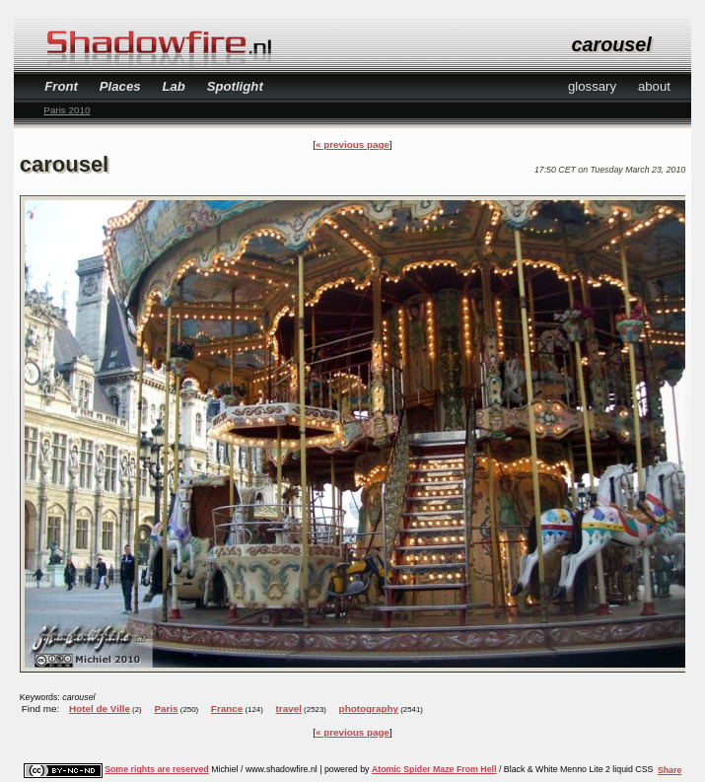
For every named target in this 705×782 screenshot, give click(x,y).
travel (289, 708)
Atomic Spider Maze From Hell (434, 769)
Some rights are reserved (157, 769)
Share (669, 770)
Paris (165, 708)
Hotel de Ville (99, 708)
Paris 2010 (66, 110)
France (227, 708)
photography (368, 708)
